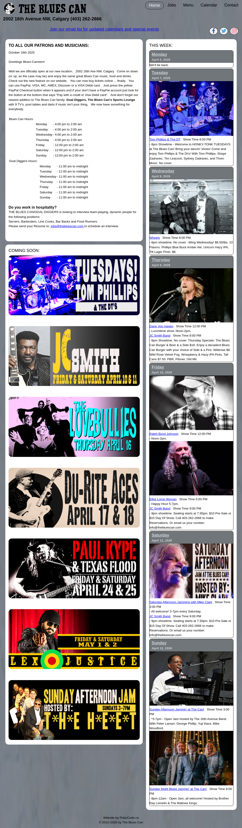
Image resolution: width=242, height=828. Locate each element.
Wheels (154, 237)
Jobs (172, 5)
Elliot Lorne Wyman (163, 499)
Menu (188, 5)
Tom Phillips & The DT (164, 139)
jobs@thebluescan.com (67, 226)
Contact (231, 5)
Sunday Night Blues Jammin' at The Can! (178, 789)
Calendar (209, 5)
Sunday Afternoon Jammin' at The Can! (176, 709)
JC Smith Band (160, 335)
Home (154, 5)
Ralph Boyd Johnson (163, 434)
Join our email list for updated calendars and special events (104, 29)
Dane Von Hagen (161, 326)
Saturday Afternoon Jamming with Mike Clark (180, 602)
